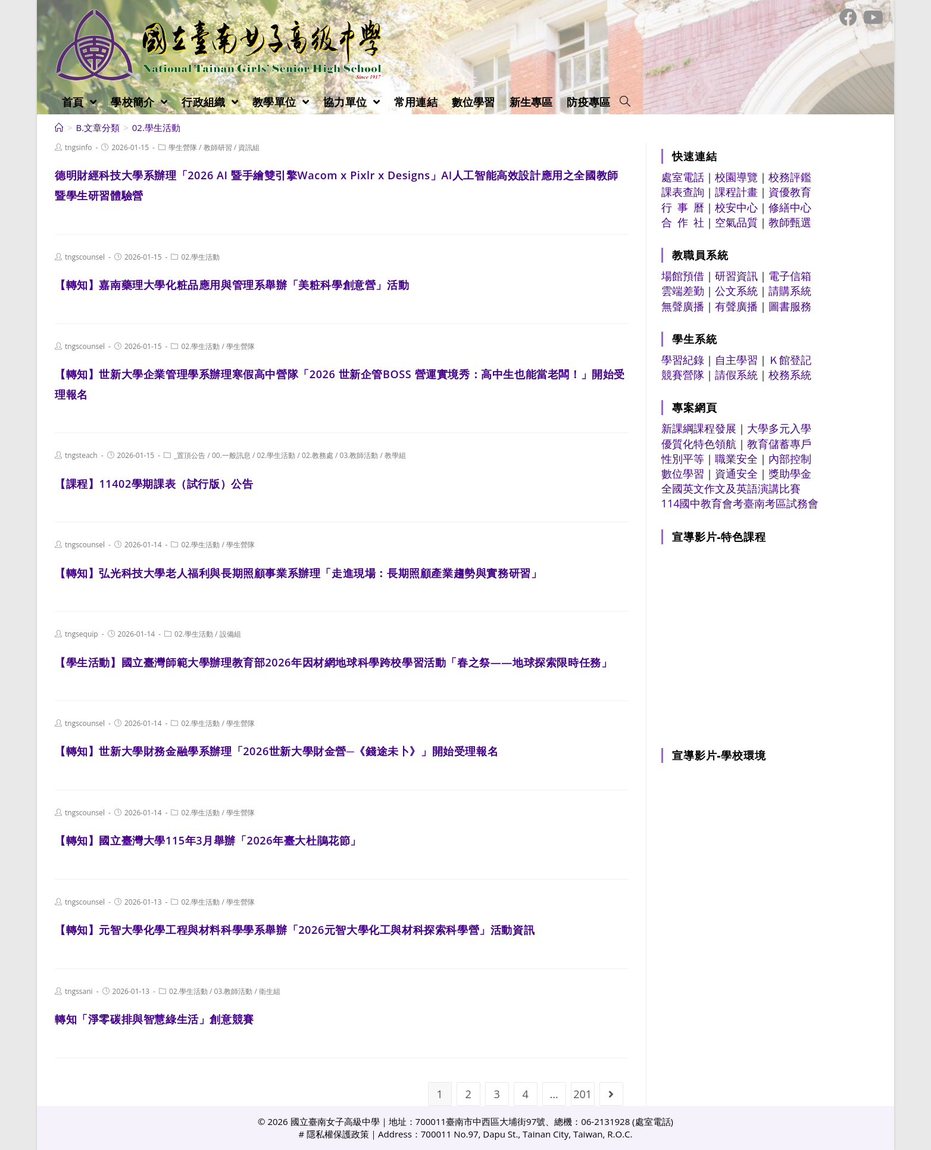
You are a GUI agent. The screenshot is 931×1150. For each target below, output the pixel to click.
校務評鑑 (789, 177)
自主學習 (736, 360)
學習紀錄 (682, 360)
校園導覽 (736, 177)
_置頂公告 (189, 455)
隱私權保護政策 (338, 1134)
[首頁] (59, 127)
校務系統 (789, 374)
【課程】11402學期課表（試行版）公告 (154, 483)
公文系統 (736, 290)
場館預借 (682, 276)
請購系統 (789, 290)
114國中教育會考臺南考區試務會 (740, 503)
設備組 (230, 634)
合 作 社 (683, 222)
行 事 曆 (683, 207)
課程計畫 (736, 192)
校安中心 (736, 207)
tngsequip (81, 634)
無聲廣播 (682, 306)
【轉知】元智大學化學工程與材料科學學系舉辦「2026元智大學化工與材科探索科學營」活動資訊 (295, 930)
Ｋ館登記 (789, 360)
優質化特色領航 (698, 444)
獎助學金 (789, 473)
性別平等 (682, 458)
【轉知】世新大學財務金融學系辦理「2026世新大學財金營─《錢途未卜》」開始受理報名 (276, 751)
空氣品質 (736, 222)
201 (582, 1094)
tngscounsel (85, 257)
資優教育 (789, 192)
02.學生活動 (200, 257)
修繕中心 (789, 207)
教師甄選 (789, 222)
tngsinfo (78, 147)
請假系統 (736, 374)
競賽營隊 (682, 374)
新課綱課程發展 (698, 428)
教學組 (395, 455)
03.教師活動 (359, 455)
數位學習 (682, 473)
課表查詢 (682, 192)
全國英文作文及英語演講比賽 (731, 488)
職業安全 (736, 458)
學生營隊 (182, 147)
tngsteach (81, 455)
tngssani (79, 991)
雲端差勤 (682, 290)
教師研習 (218, 147)
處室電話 (682, 177)
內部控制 (789, 458)
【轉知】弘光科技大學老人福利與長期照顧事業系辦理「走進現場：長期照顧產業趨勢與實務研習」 (298, 573)
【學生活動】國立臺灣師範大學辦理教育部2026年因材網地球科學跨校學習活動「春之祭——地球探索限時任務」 (333, 662)
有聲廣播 (736, 306)
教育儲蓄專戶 (779, 444)
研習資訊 (736, 276)
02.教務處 (317, 455)
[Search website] (625, 101)
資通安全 (736, 473)
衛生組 (269, 991)
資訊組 (249, 147)
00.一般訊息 (231, 455)
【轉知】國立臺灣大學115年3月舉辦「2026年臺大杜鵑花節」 (208, 840)
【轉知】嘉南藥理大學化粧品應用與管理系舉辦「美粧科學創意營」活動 (232, 285)
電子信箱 (789, 276)
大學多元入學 (779, 428)
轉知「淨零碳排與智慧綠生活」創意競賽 (154, 1019)
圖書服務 (789, 306)
